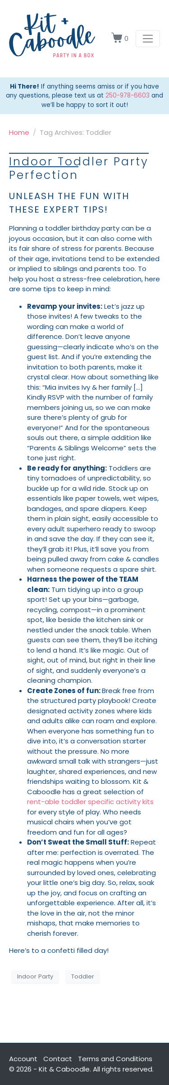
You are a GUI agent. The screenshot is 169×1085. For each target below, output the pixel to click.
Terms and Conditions (115, 1058)
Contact (57, 1058)
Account (23, 1058)
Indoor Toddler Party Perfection (79, 168)
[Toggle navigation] (148, 38)
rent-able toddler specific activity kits (90, 801)
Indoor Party (35, 976)
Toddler (82, 976)
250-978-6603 (127, 95)
